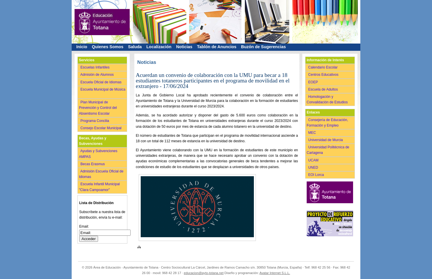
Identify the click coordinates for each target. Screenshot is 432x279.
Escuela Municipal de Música (102, 92)
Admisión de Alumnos (97, 75)
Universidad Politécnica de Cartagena (328, 150)
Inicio (81, 46)
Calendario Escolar (323, 67)
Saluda (135, 46)
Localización (159, 46)
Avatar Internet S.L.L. (274, 273)
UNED (313, 167)
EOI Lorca (316, 175)
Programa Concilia (95, 121)
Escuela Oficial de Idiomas (101, 82)
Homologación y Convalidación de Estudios (328, 99)
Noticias (184, 46)
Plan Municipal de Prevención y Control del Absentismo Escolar (98, 107)
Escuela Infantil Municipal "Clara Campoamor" (99, 187)
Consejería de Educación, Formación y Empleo (327, 122)
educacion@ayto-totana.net (204, 273)
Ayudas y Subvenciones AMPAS (98, 154)
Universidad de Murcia (326, 140)
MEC (312, 133)
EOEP (313, 82)
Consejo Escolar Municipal (101, 128)
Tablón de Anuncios (216, 46)
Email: (84, 226)
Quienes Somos (108, 46)
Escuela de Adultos (323, 89)
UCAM (313, 160)
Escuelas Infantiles (95, 67)
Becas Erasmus (93, 164)
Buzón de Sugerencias (263, 46)
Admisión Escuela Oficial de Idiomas (101, 174)
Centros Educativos (323, 75)
